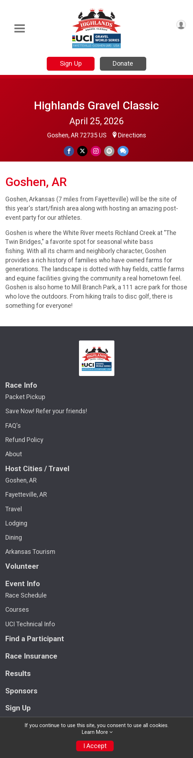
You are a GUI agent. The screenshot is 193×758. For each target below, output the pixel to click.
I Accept (95, 745)
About (13, 454)
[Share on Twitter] (82, 151)
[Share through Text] (123, 151)
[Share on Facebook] (69, 151)
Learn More (95, 732)
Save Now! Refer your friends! (46, 411)
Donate (123, 63)
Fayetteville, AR (26, 494)
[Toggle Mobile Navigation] (19, 28)
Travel (13, 509)
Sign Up (71, 63)
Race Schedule (26, 595)
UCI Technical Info (30, 624)
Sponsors (21, 691)
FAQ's (13, 425)
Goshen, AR (20, 480)
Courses (17, 609)
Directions (132, 135)
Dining (13, 537)
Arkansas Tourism (30, 551)
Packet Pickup (25, 396)
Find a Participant (34, 639)
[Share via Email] (109, 151)
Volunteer (22, 566)
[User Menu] (181, 24)
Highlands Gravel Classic (96, 105)
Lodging (16, 523)
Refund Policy (24, 439)
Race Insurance (31, 656)
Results (18, 674)
